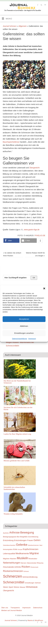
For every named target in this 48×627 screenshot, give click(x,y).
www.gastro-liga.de (32, 230)
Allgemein (23, 26)
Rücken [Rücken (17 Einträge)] (26, 566)
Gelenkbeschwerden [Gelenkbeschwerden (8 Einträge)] (9, 545)
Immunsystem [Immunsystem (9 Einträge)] (8, 549)
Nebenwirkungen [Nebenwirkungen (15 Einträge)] (11, 562)
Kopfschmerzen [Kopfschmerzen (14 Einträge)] (30, 549)
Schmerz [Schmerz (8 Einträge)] (26, 571)
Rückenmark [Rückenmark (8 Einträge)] (34, 567)
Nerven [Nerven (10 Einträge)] (23, 563)
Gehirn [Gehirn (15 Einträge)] (37, 540)
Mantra (30, 620)
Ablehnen (24, 326)
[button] (44, 288)
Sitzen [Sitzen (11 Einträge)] (5, 587)
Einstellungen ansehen (24, 333)
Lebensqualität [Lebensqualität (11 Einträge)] (9, 554)
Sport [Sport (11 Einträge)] (11, 587)
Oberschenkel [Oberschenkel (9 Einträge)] (31, 563)
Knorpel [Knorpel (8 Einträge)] (20, 549)
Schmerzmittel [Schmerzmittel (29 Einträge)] (13, 582)
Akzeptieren (24, 319)
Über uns (4, 608)
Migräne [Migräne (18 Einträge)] (34, 553)
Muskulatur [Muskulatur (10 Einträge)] (33, 559)
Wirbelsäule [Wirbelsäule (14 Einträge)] (32, 587)
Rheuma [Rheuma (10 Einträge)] (40, 563)
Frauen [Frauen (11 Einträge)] (30, 540)
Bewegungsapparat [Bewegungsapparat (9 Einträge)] (9, 537)
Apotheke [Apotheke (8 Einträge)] (6, 533)
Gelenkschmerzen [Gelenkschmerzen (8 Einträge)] (33, 545)
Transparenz (15, 608)
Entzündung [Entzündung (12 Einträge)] (8, 540)
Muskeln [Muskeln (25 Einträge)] (22, 558)
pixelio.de (40, 235)
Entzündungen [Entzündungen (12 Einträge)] (20, 540)
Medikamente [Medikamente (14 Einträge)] (22, 553)
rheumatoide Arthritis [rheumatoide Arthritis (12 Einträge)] (12, 567)
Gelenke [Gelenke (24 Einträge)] (21, 544)
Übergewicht (34, 168)
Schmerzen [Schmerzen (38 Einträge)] (12, 576)
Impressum (32, 338)
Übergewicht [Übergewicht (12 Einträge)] (8, 590)
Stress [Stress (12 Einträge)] (16, 587)
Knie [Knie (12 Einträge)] (15, 549)
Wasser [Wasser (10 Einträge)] (22, 587)
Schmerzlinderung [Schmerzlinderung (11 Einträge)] (30, 577)
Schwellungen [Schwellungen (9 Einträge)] (29, 583)
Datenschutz (37, 608)
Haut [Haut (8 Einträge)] (40, 545)
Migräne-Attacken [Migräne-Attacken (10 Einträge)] (9, 559)
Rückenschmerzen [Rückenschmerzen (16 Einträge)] (13, 571)
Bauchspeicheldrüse (11, 142)
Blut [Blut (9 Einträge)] (18, 537)
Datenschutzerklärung (19, 338)
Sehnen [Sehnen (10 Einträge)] (38, 583)
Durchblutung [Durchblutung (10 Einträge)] (33, 537)
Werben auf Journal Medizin (11, 610)
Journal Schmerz (10, 26)
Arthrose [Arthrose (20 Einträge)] (14, 532)
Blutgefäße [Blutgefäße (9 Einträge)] (24, 537)
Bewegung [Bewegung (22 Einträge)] (27, 532)
